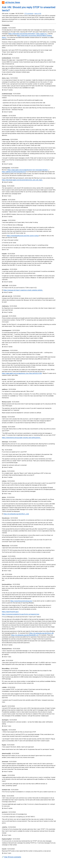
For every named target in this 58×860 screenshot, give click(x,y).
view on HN (37, 13)
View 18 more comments (12, 857)
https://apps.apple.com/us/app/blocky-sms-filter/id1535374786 (22, 373)
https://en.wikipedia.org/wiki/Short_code (16, 514)
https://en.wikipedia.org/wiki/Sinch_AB (41, 633)
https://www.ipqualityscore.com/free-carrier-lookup (23, 235)
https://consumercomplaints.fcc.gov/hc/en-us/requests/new (20, 614)
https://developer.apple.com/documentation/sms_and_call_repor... (22, 180)
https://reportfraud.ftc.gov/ (10, 611)
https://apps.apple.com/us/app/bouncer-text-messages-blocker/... (28, 170)
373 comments (28, 13)
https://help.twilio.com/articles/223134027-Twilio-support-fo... (27, 33)
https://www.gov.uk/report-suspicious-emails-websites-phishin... (23, 290)
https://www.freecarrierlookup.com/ (21, 601)
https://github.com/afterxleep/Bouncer (14, 171)
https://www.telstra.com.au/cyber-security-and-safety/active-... (21, 437)
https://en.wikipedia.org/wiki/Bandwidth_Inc (24, 635)
